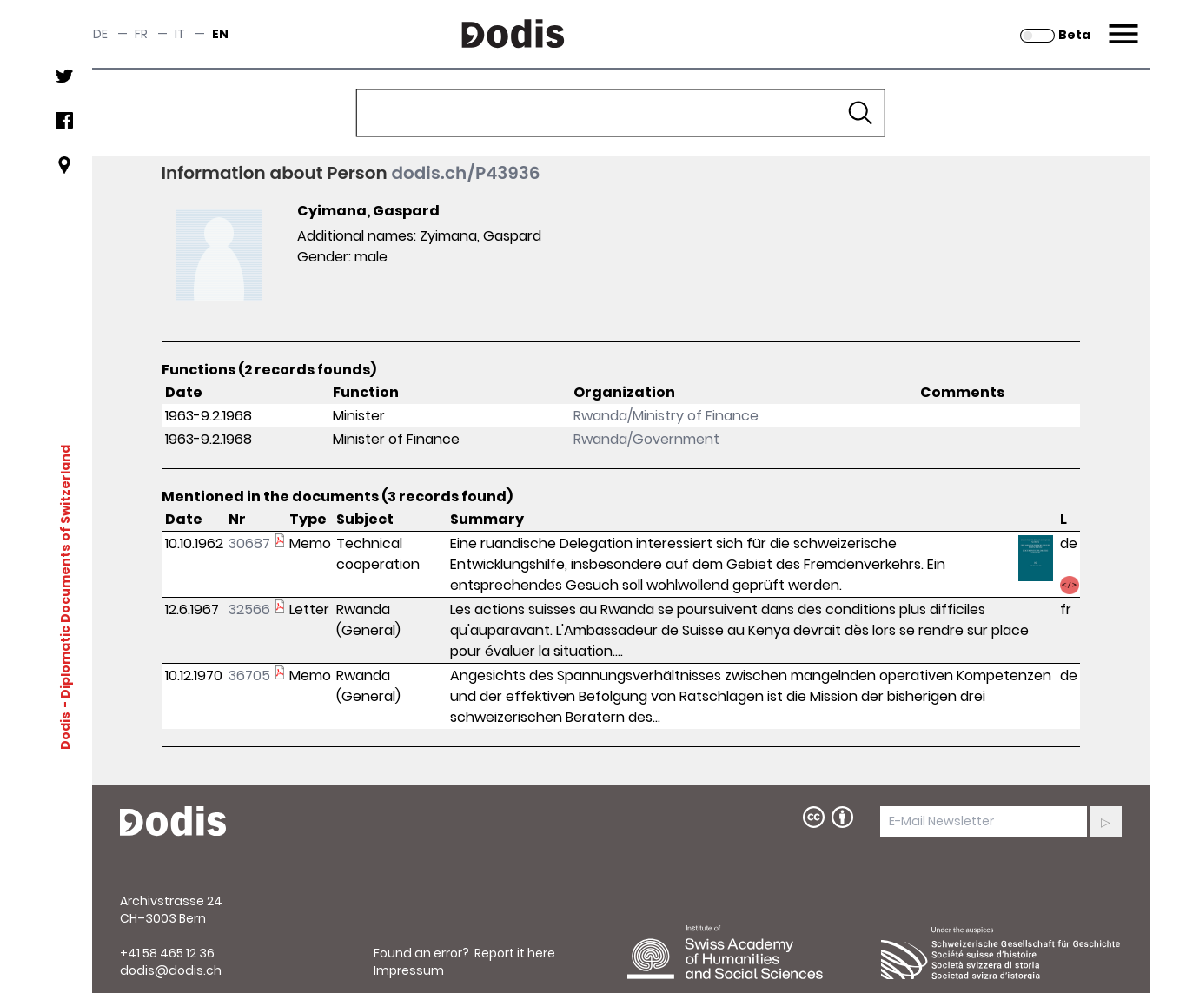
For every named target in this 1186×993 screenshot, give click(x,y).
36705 (249, 675)
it (180, 34)
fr (141, 34)
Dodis (64, 731)
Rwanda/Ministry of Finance (666, 416)
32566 (249, 609)
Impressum (409, 970)
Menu (1121, 23)
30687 (249, 543)
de (100, 34)
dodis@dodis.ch (171, 970)
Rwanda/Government (646, 439)
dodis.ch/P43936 (465, 173)
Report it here (514, 953)
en (220, 34)
